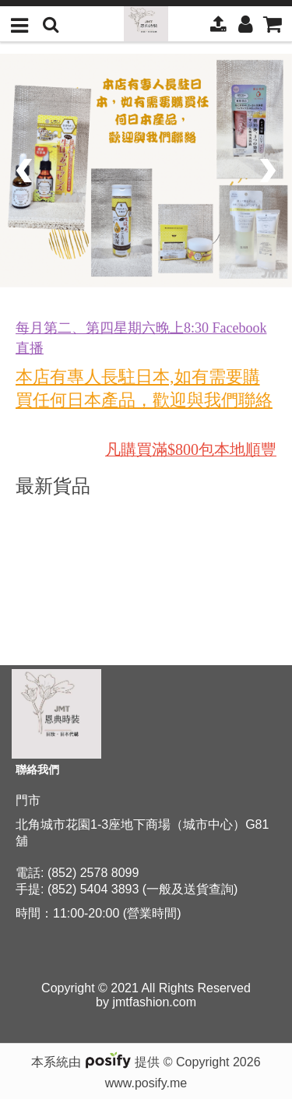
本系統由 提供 (97, 1062)
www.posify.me (146, 1083)
